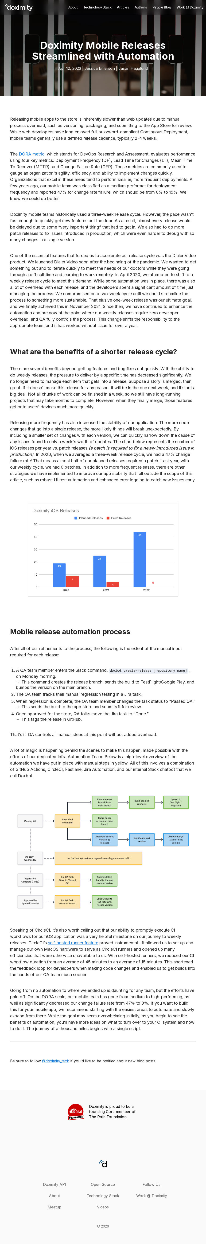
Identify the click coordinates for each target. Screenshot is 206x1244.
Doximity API (54, 1184)
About (73, 7)
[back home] (19, 8)
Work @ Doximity (190, 7)
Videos (103, 1207)
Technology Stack (97, 7)
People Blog (161, 7)
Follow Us (151, 1184)
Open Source (103, 1184)
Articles (123, 7)
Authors (141, 7)
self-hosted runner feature (73, 942)
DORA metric (31, 153)
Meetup (54, 1207)
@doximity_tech (55, 1061)
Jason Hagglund (133, 68)
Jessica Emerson (100, 68)
